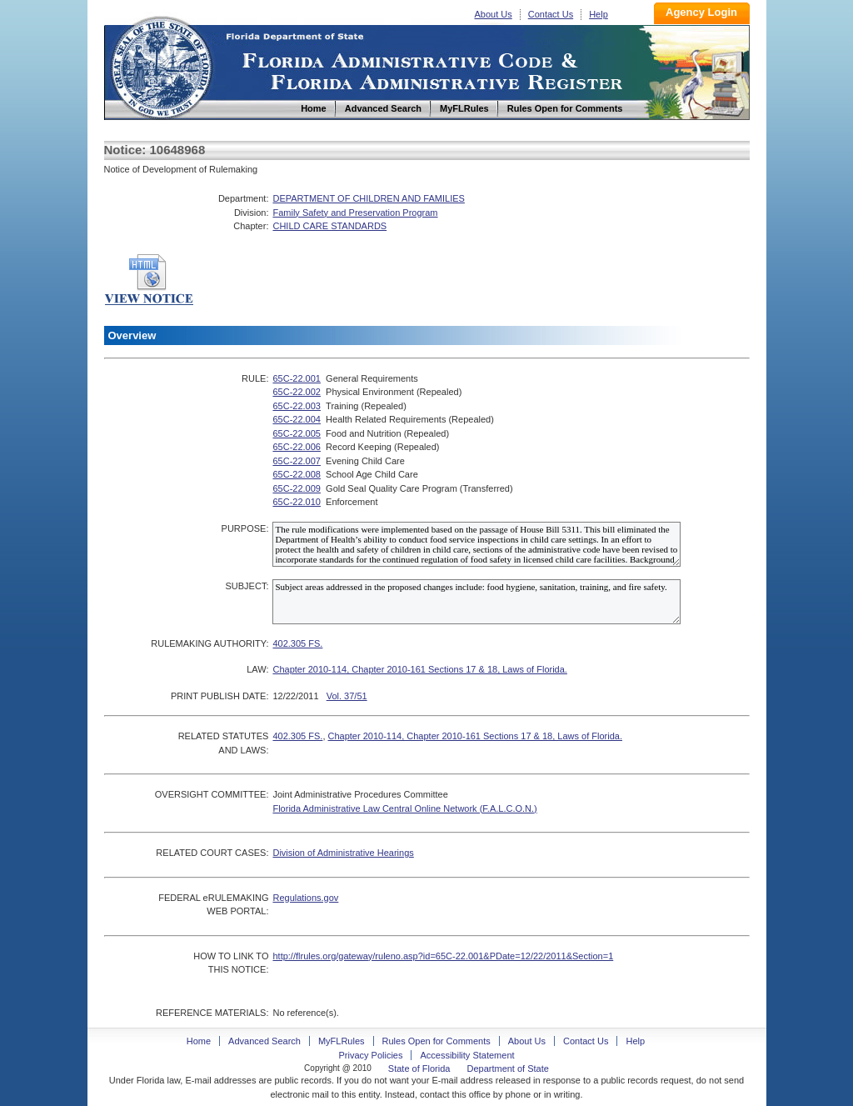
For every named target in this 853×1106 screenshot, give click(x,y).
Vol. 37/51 (347, 696)
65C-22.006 (296, 447)
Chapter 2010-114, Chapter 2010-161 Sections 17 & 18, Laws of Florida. (419, 669)
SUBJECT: (246, 586)
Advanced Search (264, 1041)
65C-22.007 (296, 461)
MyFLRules (341, 1041)
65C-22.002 (296, 392)
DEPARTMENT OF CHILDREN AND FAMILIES (368, 198)
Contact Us (550, 14)
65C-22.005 (296, 433)
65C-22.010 (296, 502)
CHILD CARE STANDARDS (329, 226)
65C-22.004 (296, 419)
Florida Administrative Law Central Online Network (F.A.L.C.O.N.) (404, 808)
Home (160, 65)
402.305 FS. (297, 643)
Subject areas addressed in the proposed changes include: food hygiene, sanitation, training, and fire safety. (476, 601)
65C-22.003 (296, 406)
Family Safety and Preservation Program (354, 213)
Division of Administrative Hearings (342, 853)
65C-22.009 (296, 488)
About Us (493, 14)
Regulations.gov (305, 898)
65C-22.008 (296, 474)
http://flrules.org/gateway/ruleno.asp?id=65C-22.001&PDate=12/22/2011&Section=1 (442, 956)
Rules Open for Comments (436, 1041)
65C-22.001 (296, 378)
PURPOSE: (245, 528)
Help (598, 14)
